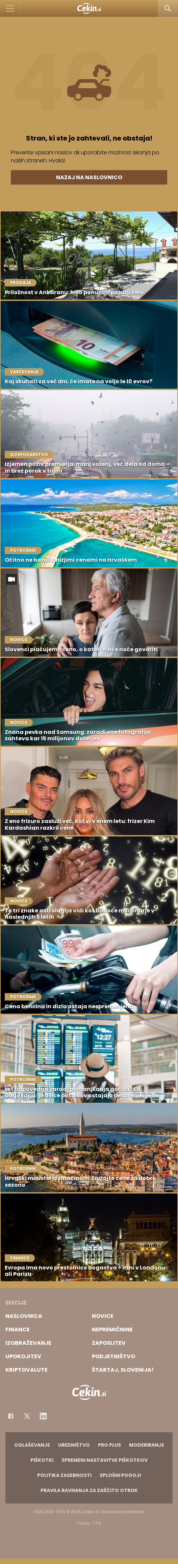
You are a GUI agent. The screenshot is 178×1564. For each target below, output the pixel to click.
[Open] (10, 8)
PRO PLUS (109, 1445)
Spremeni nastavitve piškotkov (104, 1460)
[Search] (168, 8)
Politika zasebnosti (64, 1475)
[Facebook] (10, 1416)
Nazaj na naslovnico (89, 177)
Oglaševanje (32, 1445)
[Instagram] (43, 1416)
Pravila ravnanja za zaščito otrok (89, 1490)
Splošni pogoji (120, 1475)
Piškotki (41, 1460)
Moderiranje (146, 1445)
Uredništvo (74, 1445)
